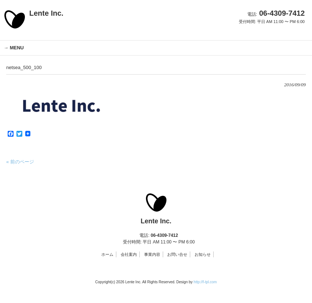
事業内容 (152, 254)
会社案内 (129, 254)
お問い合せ (177, 254)
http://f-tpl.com (205, 282)
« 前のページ (20, 161)
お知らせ (203, 254)
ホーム (107, 254)
